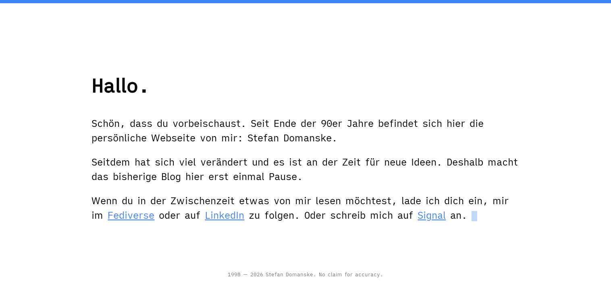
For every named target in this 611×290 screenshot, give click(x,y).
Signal (432, 215)
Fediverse (131, 215)
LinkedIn (224, 215)
